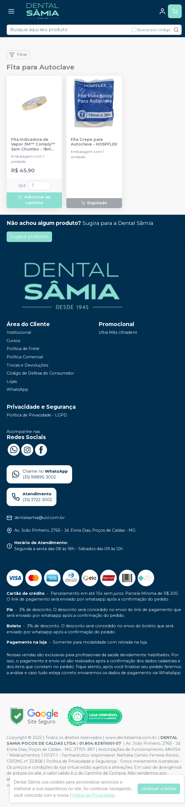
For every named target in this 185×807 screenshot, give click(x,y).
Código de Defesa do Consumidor (40, 373)
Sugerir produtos (29, 236)
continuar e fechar (158, 788)
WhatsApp (17, 389)
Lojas (12, 381)
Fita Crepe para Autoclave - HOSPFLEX (94, 142)
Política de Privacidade (92, 795)
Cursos (13, 340)
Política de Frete (23, 348)
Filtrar (18, 55)
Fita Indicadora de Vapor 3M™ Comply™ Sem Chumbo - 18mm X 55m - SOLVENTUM (33, 144)
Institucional (19, 332)
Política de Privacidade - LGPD (37, 415)
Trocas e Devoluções (27, 365)
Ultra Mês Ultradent (118, 332)
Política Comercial (25, 356)
